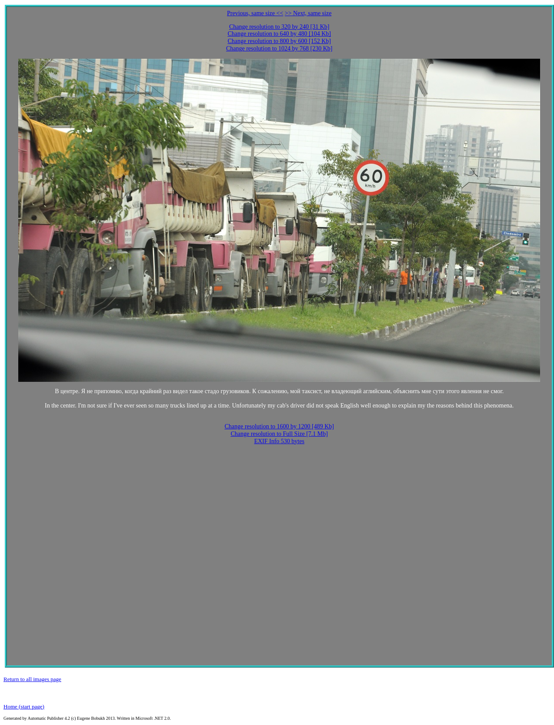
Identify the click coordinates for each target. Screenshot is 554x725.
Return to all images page (32, 679)
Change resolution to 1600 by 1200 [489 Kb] (279, 426)
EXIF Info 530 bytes (279, 441)
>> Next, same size (308, 13)
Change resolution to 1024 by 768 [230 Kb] (279, 48)
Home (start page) (23, 706)
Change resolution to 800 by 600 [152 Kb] (279, 41)
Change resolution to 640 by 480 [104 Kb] (279, 33)
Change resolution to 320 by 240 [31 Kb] (279, 26)
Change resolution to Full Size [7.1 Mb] (279, 434)
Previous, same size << (255, 13)
